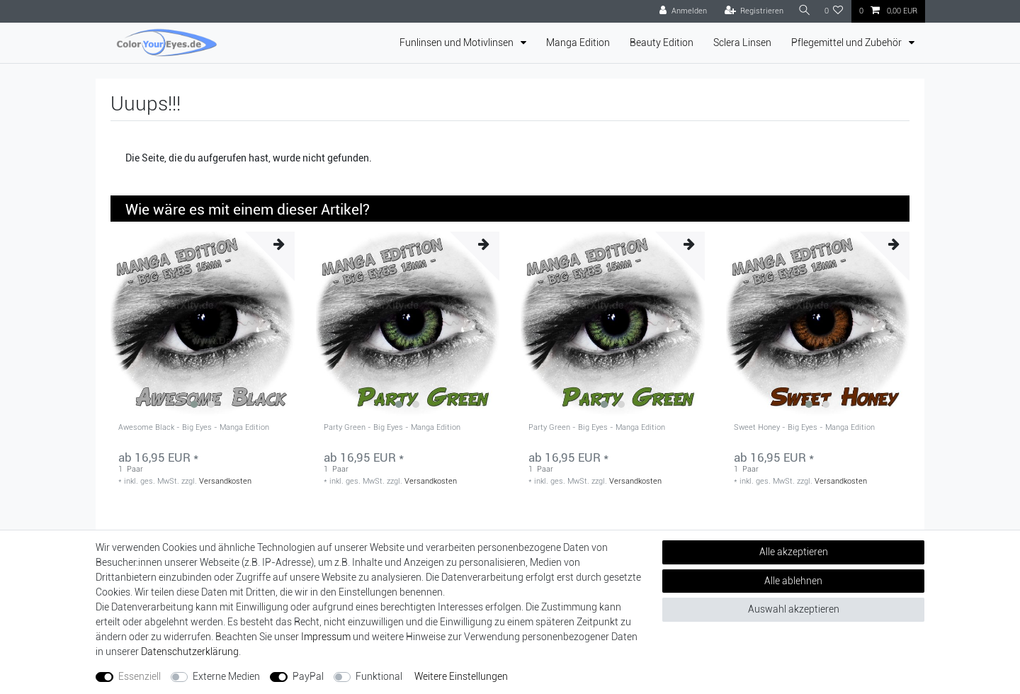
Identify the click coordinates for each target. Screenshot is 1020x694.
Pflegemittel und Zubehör (847, 42)
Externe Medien (226, 676)
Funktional (379, 676)
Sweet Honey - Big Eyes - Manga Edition (804, 427)
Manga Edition (578, 42)
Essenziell (139, 676)
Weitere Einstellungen (461, 676)
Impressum (326, 636)
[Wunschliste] (834, 11)
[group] (202, 324)
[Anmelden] (679, 11)
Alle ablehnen (793, 580)
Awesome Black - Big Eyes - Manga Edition (193, 427)
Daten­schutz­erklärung (190, 651)
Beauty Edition (661, 42)
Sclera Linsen (742, 42)
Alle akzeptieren (793, 551)
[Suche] (802, 11)
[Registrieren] (750, 11)
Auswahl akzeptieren (793, 609)
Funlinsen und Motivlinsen (458, 42)
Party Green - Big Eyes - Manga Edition (392, 427)
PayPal (308, 676)
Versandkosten (225, 481)
